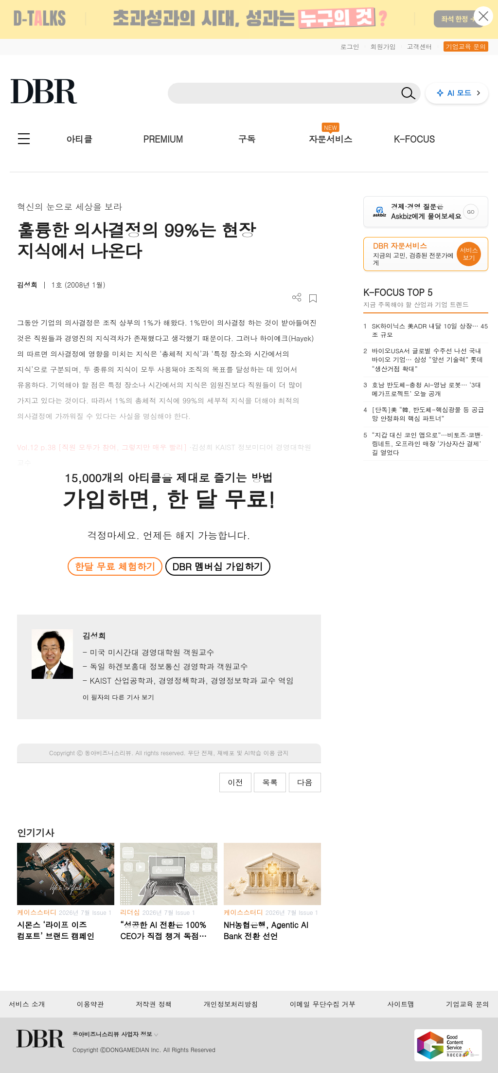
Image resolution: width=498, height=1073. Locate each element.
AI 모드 (459, 93)
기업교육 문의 (466, 46)
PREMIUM (163, 139)
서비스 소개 (27, 1004)
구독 (246, 139)
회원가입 (383, 46)
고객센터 (419, 46)
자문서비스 (331, 139)
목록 (270, 782)
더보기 (297, 298)
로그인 (349, 46)
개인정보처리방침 (231, 1004)
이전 (235, 782)
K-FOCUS (414, 139)
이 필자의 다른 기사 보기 (118, 697)
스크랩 (313, 299)
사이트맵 (400, 1004)
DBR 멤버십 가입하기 (217, 566)
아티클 (79, 139)
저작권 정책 (154, 1004)
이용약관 (90, 1004)
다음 (305, 782)
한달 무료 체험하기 (115, 566)
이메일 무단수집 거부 (323, 1004)
